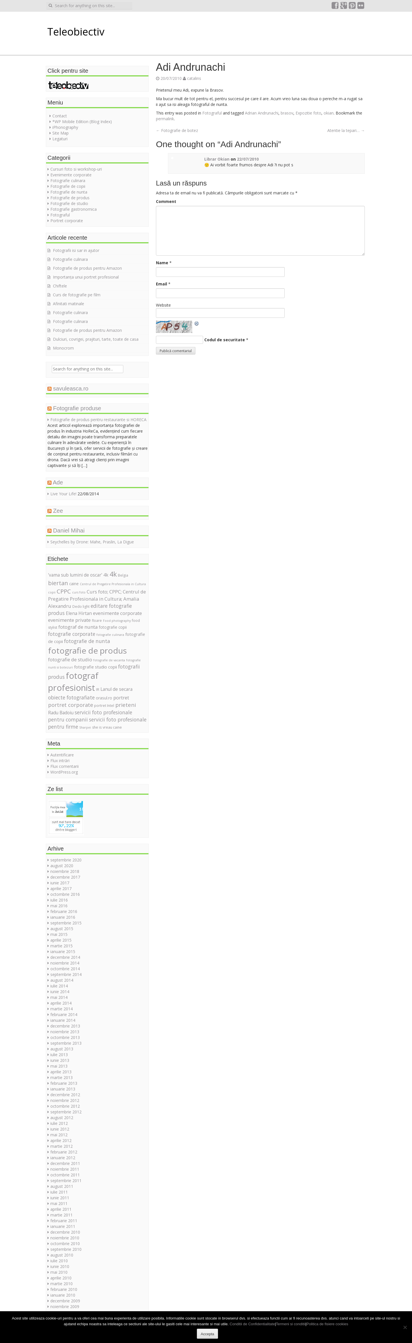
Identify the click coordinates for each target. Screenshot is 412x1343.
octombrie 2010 (65, 1243)
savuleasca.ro (70, 388)
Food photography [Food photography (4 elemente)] (117, 621)
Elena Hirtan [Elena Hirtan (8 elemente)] (79, 613)
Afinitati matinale (68, 303)
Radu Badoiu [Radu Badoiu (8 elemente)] (61, 712)
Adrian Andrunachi (261, 113)
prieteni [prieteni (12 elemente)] (125, 705)
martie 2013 (61, 1077)
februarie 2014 (63, 1014)
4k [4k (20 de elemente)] (113, 574)
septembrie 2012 (66, 1112)
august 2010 (61, 1255)
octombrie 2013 (65, 1037)
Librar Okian (216, 159)
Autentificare (62, 755)
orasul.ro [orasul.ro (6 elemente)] (104, 698)
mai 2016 (59, 905)
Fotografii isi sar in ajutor (76, 250)
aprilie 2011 (61, 1209)
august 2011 (61, 1186)
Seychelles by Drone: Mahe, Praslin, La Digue (92, 542)
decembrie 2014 (65, 957)
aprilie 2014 (61, 1003)
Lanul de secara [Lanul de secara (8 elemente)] (116, 689)
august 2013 (61, 1049)
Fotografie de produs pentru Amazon (87, 268)
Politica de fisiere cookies (327, 1324)
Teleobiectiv (75, 32)
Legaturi (60, 138)
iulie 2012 (59, 1123)
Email (161, 284)
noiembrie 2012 (64, 1100)
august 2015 (61, 928)
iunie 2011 (59, 1197)
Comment (166, 201)
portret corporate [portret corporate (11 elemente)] (70, 704)
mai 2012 (59, 1134)
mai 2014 (59, 997)
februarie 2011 (63, 1220)
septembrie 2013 (66, 1043)
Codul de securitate (224, 339)
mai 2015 (59, 934)
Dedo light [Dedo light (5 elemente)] (81, 606)
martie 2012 (61, 1146)
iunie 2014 (59, 991)
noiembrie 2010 (64, 1238)
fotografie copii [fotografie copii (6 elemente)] (113, 627)
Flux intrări (60, 760)
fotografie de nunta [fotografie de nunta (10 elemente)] (87, 641)
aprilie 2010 (61, 1278)
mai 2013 (59, 1066)
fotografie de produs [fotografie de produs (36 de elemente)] (87, 650)
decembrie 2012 (65, 1094)
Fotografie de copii (67, 186)
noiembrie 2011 (64, 1169)
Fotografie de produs (70, 197)
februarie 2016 (63, 911)
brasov (287, 113)
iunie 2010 (59, 1266)
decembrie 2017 (65, 877)
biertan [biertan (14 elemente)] (58, 583)
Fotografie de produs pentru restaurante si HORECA (98, 419)
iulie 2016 (59, 900)
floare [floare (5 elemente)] (97, 620)
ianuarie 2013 (62, 1089)
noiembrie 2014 (64, 963)
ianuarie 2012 (62, 1157)
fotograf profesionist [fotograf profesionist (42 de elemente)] (73, 681)
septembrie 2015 (66, 923)
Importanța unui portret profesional (86, 277)
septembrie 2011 (66, 1180)
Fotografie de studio (69, 203)
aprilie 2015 (61, 940)
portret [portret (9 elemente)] (121, 697)
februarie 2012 (63, 1152)
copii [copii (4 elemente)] (52, 592)
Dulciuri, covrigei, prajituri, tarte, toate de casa (95, 339)
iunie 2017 (59, 883)
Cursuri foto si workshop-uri (76, 169)
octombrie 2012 (65, 1106)
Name (162, 262)
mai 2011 (59, 1203)
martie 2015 (61, 945)
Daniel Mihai (69, 530)
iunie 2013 (59, 1060)
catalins (194, 78)
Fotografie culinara (67, 180)
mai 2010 (59, 1272)
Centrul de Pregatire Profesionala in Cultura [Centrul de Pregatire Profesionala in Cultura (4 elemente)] (113, 584)
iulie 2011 (59, 1192)
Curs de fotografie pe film (76, 294)
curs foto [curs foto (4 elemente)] (79, 592)
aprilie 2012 (61, 1140)
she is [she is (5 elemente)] (97, 727)
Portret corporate (66, 220)
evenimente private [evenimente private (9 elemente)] (69, 620)
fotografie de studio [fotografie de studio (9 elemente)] (70, 659)
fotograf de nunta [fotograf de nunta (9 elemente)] (78, 627)
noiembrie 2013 (64, 1031)
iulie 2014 (59, 986)
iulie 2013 (59, 1054)
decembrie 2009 (65, 1300)
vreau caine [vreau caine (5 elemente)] (112, 727)
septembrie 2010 (66, 1249)
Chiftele (60, 286)
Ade (58, 482)
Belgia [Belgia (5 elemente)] (123, 575)
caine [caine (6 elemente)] (74, 583)
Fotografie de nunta (68, 192)
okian (329, 113)
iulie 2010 (59, 1260)
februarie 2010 (63, 1289)
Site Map (60, 133)
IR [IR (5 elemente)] (97, 689)
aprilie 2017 (61, 888)
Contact (59, 116)
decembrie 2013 (65, 1026)
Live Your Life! (63, 493)
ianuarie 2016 (62, 917)
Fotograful (212, 113)
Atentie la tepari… (346, 130)
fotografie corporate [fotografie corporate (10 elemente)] (71, 633)
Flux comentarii (64, 766)
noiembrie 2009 (64, 1306)
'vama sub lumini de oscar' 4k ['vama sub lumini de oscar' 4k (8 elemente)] (78, 575)
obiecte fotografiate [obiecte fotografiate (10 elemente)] (71, 697)
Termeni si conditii (290, 1324)
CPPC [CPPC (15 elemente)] (64, 591)
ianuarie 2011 (62, 1226)
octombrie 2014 (65, 968)
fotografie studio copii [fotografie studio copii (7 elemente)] (95, 667)
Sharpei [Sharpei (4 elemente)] (85, 727)
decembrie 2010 (65, 1232)
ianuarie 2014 (62, 1020)
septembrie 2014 (66, 974)
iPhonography (65, 127)
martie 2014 (61, 1008)
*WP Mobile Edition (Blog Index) (82, 121)
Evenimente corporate (71, 175)
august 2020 (61, 865)
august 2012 (61, 1117)
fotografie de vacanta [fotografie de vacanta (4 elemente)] (109, 660)
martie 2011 (61, 1215)
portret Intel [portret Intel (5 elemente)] (104, 705)
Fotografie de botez (177, 130)
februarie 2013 (63, 1083)
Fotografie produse (77, 408)
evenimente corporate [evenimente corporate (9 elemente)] (117, 613)
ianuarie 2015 (62, 951)
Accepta (207, 1334)
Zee (58, 511)
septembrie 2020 (66, 860)
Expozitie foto (308, 113)
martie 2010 (61, 1283)
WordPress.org (64, 772)
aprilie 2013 (61, 1071)
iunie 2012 (59, 1129)
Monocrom (63, 348)
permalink (165, 118)
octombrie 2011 (65, 1175)
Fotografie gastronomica (73, 209)
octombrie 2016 (65, 894)
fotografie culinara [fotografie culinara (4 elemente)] (110, 635)
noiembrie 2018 (64, 871)
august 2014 (61, 980)
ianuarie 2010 (62, 1295)
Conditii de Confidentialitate (252, 1324)
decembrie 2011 (65, 1163)
